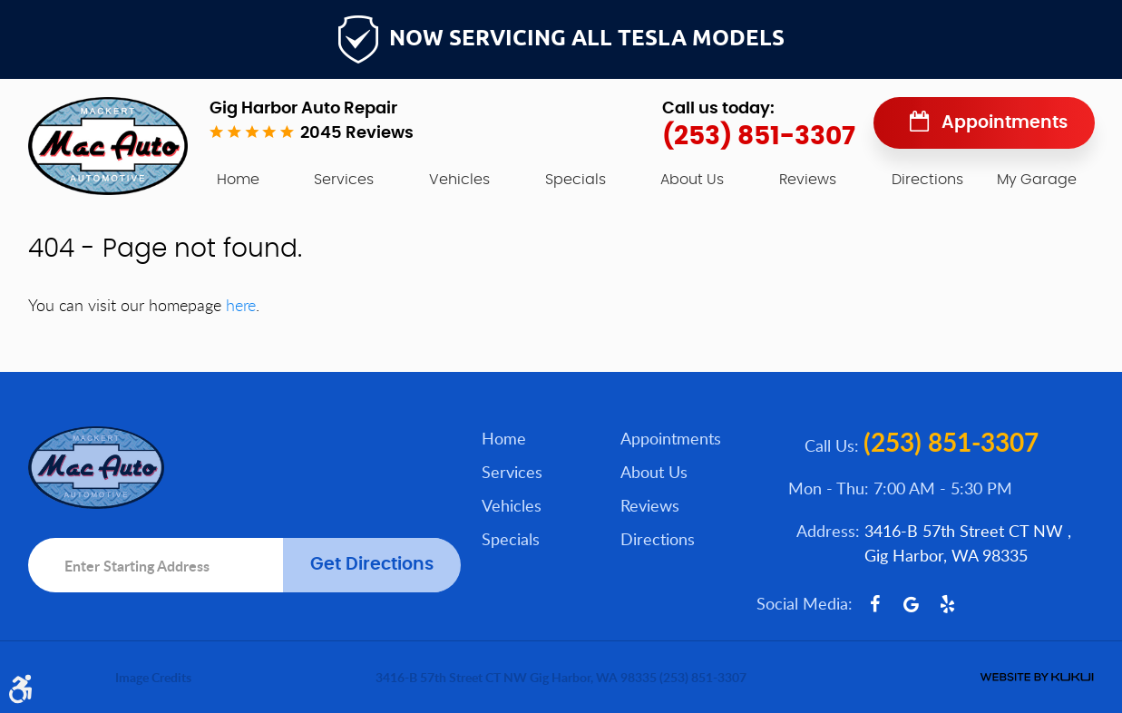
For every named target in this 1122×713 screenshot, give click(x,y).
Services (344, 179)
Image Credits (153, 677)
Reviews (807, 179)
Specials (575, 179)
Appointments (1005, 123)
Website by (1037, 677)
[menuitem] (238, 179)
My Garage (1037, 179)
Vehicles (459, 179)
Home (238, 179)
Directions (927, 179)
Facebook (875, 604)
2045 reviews (357, 133)
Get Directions (372, 564)
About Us (692, 179)
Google (911, 604)
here (241, 305)
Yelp (948, 604)
